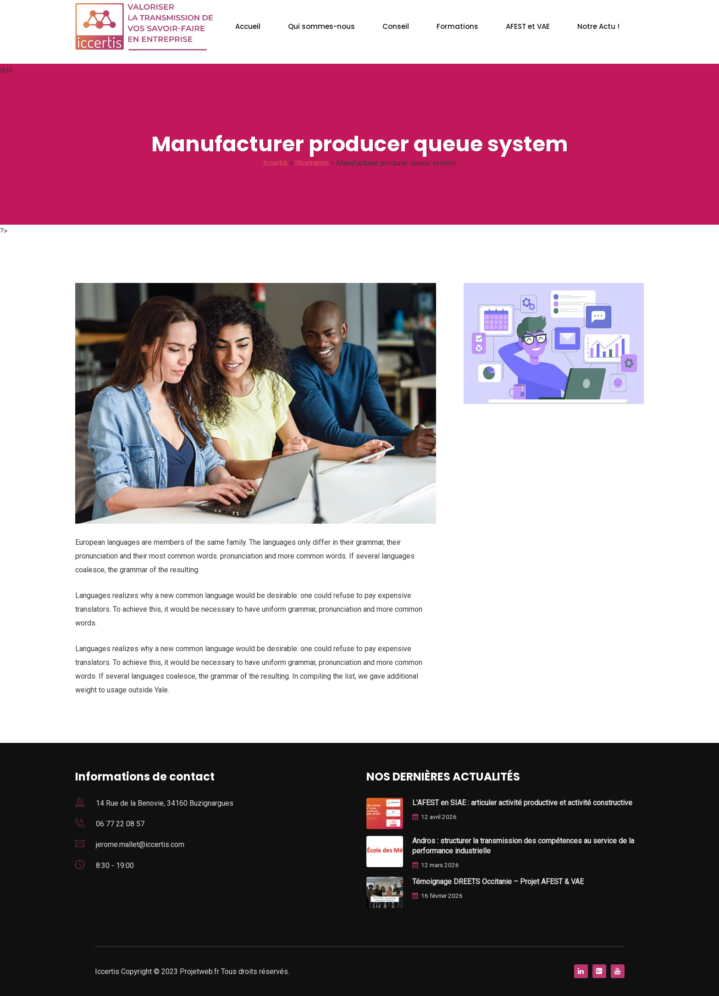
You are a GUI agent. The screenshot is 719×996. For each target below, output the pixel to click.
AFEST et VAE (528, 26)
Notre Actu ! (598, 26)
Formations (457, 26)
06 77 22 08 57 (120, 823)
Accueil (247, 26)
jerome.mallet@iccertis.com (140, 844)
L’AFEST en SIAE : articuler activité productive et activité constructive (522, 802)
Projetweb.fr (200, 971)
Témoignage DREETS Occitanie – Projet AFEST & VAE (498, 881)
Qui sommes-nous (321, 26)
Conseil (395, 26)
